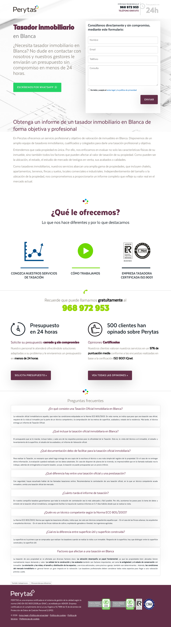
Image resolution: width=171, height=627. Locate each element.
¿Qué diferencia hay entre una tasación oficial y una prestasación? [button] (85, 473)
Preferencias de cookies (29, 619)
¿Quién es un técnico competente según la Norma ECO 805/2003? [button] (85, 512)
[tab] (85, 408)
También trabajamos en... (20, 583)
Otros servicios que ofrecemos (41, 583)
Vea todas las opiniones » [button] (110, 375)
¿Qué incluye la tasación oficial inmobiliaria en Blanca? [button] (86, 431)
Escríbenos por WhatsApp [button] (37, 87)
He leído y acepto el (112, 90)
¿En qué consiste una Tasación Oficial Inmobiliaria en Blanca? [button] (85, 409)
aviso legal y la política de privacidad (122, 90)
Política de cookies (58, 615)
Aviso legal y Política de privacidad (33, 615)
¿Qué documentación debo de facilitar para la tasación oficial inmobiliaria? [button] (85, 451)
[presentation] (110, 100)
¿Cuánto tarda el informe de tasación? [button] (85, 493)
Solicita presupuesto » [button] (31, 375)
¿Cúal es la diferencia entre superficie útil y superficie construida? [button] (85, 532)
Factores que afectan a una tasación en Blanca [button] (85, 551)
